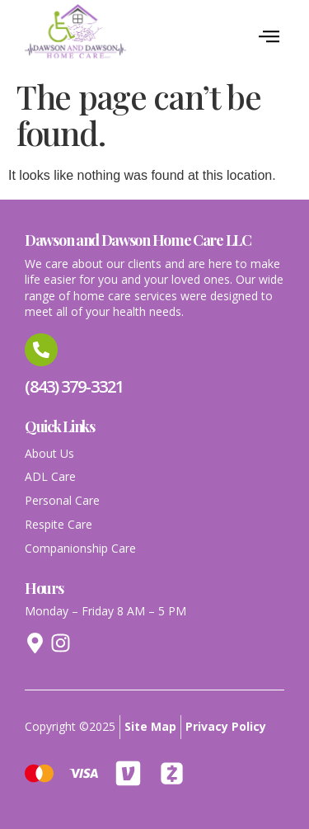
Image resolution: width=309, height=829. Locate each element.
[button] (269, 36)
